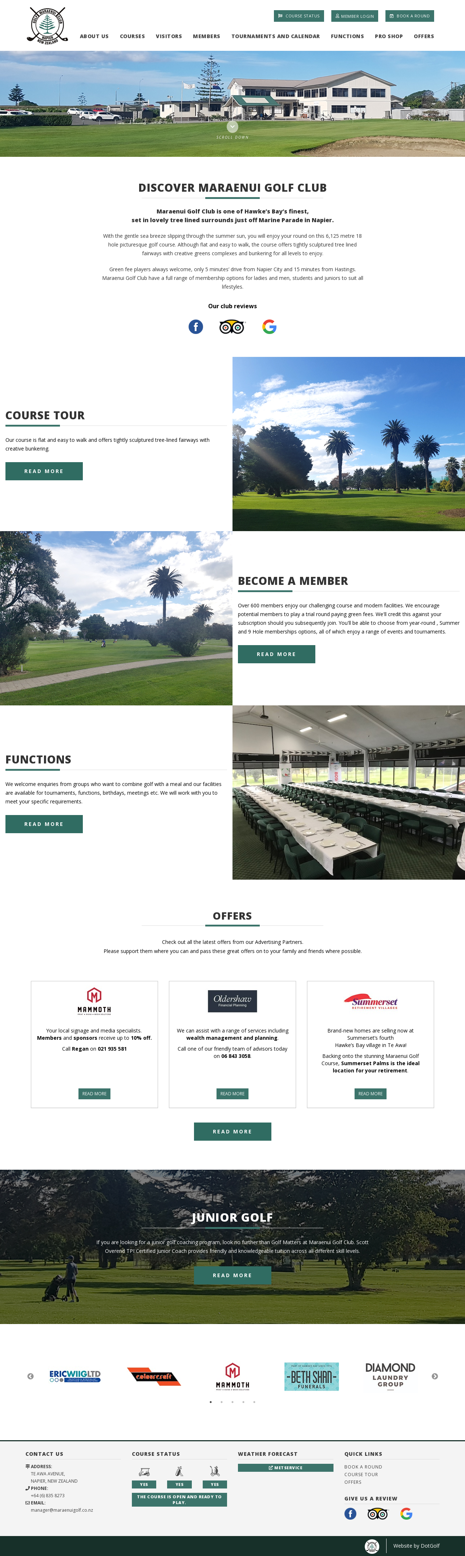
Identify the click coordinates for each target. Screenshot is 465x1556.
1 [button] (210, 1402)
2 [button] (221, 1402)
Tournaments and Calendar (275, 36)
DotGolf (430, 1545)
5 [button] (254, 1402)
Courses (132, 36)
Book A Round (410, 16)
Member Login (355, 16)
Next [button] (434, 1376)
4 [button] (243, 1402)
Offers (424, 36)
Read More (44, 471)
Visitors (169, 36)
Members (207, 36)
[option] (232, 103)
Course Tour (361, 1474)
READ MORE (94, 1094)
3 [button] (232, 1402)
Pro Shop (389, 36)
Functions (347, 36)
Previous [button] (30, 1376)
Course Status (299, 16)
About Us (94, 36)
